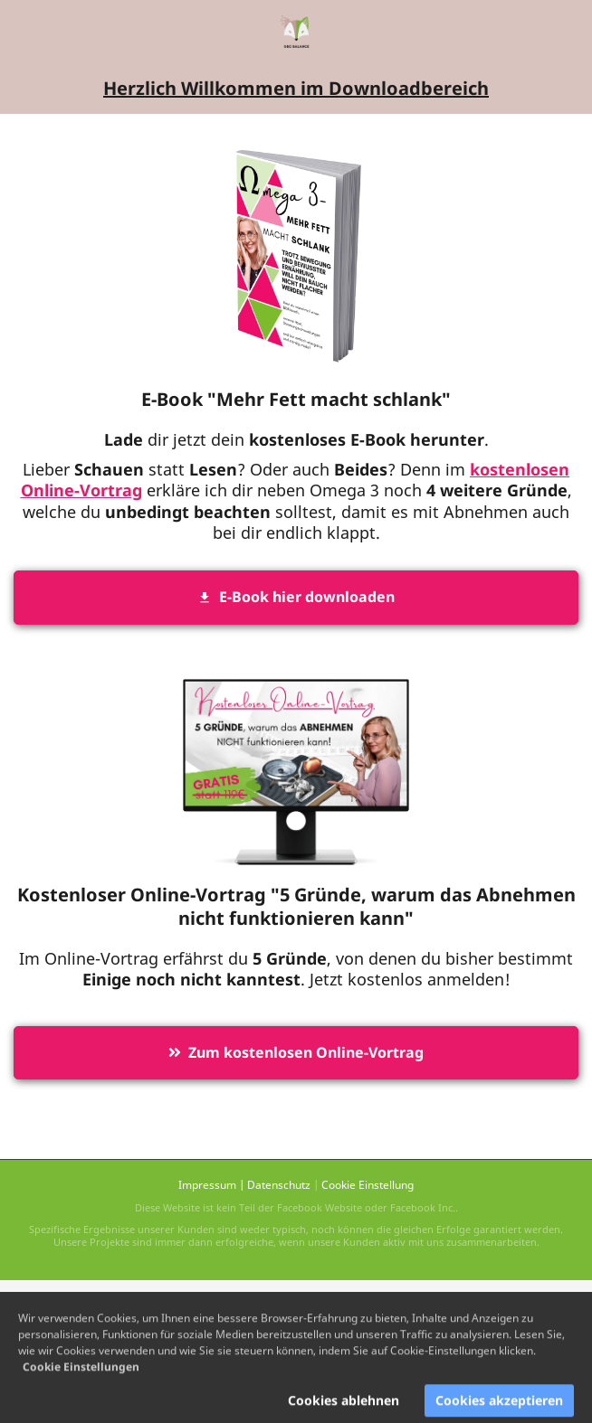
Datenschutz (278, 1184)
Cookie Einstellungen (81, 1374)
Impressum (207, 1184)
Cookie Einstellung (367, 1184)
